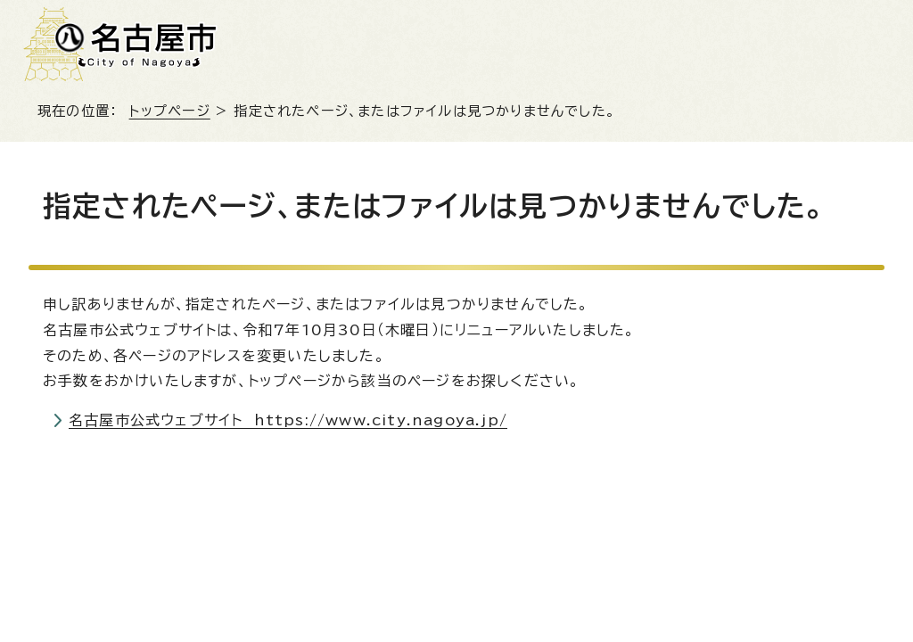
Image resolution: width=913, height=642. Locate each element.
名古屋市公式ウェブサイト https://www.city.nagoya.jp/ (288, 420)
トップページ (169, 111)
